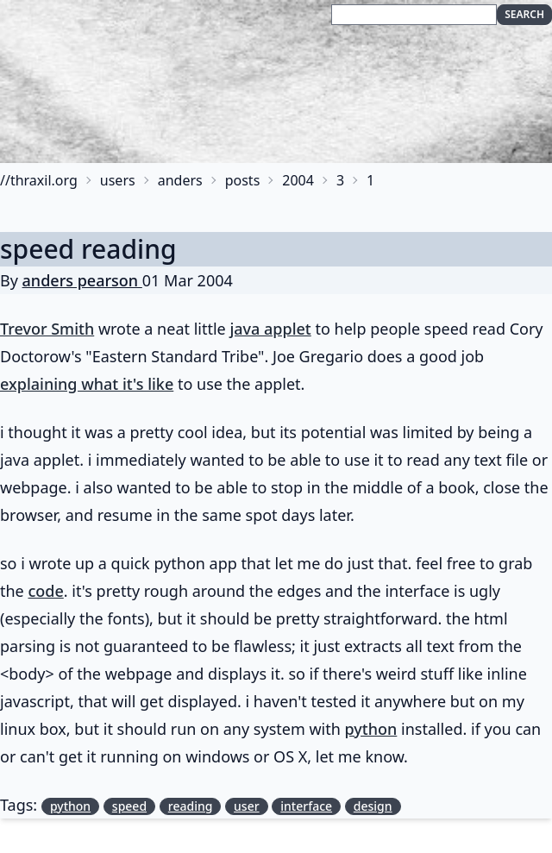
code (45, 590)
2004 (298, 180)
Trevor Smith (47, 328)
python (371, 728)
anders (180, 180)
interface (306, 806)
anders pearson (82, 280)
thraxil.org (44, 180)
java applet (269, 328)
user (247, 806)
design (373, 806)
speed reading (88, 249)
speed (129, 806)
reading (190, 806)
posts (242, 180)
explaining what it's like (86, 383)
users (117, 180)
